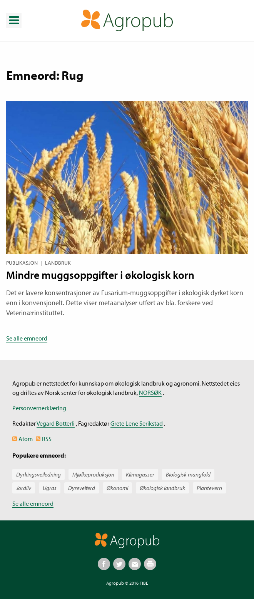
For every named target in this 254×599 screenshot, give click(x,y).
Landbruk (58, 262)
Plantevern (209, 488)
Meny (13, 15)
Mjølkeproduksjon (93, 474)
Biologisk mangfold (188, 474)
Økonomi (117, 488)
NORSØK (150, 392)
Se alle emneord (26, 338)
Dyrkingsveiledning (38, 474)
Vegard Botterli (56, 423)
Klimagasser (140, 474)
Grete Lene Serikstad (136, 423)
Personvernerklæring (39, 408)
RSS (47, 439)
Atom (25, 439)
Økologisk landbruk (162, 488)
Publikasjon (22, 262)
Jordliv (23, 488)
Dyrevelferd (81, 488)
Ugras (50, 488)
